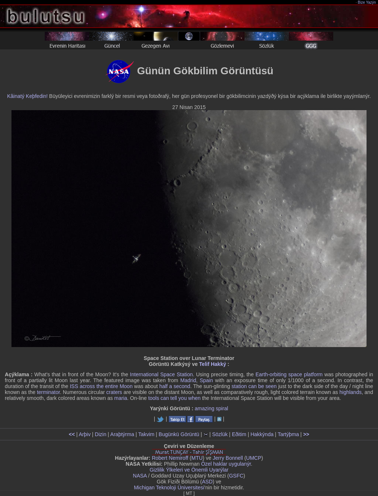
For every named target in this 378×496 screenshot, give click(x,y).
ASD (207, 482)
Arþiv (85, 434)
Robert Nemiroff (170, 458)
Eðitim (239, 434)
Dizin (100, 434)
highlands (351, 392)
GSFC (236, 476)
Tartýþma (288, 434)
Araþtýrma (122, 434)
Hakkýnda (261, 434)
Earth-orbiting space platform (289, 374)
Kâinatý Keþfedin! (27, 96)
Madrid (188, 380)
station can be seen (254, 386)
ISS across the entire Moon (101, 386)
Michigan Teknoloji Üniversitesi (169, 487)
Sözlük (219, 434)
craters (114, 392)
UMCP (253, 458)
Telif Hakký (212, 364)
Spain (206, 380)
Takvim (146, 434)
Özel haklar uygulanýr (226, 464)
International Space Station (161, 374)
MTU (197, 458)
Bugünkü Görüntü (179, 434)
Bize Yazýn (367, 2)
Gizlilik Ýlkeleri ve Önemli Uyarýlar (188, 470)
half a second (174, 386)
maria (120, 398)
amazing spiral (211, 408)
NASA (139, 476)
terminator (48, 392)
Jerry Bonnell (228, 458)
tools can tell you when (174, 398)
